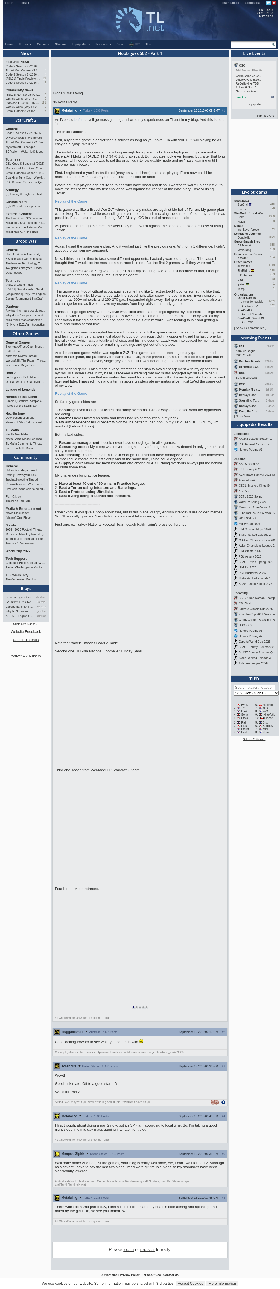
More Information (222, 1283)
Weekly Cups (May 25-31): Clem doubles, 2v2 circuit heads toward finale (23, 98)
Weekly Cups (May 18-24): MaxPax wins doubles (23, 107)
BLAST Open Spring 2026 (255, 583)
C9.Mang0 (244, 245)
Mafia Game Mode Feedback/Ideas (26, 439)
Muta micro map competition (24, 319)
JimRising (244, 270)
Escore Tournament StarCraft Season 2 (26, 298)
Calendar (43, 44)
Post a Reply (64, 102)
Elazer (268, 717)
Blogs (26, 588)
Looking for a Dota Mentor (22, 377)
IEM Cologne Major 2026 (255, 529)
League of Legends (21, 389)
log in (128, 1249)
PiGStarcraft (245, 275)
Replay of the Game (71, 201)
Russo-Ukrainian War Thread (24, 484)
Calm (241, 217)
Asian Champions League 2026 (259, 545)
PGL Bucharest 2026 (252, 572)
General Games (18, 342)
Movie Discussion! (17, 512)
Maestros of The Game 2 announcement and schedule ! (26, 168)
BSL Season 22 (249, 463)
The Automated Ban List (21, 579)
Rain (244, 722)
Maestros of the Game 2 (254, 507)
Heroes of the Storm (21, 397)
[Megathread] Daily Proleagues (26, 294)
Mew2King (244, 250)
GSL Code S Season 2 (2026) (25, 163)
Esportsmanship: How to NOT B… (20, 606)
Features (103, 44)
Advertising (109, 1274)
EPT (134, 44)
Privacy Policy (129, 1274)
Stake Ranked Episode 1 (255, 578)
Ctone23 (41, 602)
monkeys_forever (249, 229)
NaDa (241, 221)
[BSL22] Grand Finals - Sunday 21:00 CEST (26, 289)
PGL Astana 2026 (250, 556)
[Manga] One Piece (18, 517)
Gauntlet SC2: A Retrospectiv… (20, 602)
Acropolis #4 (247, 480)
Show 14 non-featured (250, 328)
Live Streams (254, 192)
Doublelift (244, 237)
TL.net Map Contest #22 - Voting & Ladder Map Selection (23, 70)
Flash (244, 725)
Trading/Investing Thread (22, 479)
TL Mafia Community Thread (24, 443)
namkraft (41, 616)
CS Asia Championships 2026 (258, 540)
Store (120, 44)
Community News (19, 90)
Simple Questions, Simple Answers (26, 401)
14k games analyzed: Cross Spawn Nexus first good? (26, 268)
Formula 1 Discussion (20, 543)
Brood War (26, 241)
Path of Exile (14, 351)
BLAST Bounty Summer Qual (257, 652)
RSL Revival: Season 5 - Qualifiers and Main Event (26, 182)
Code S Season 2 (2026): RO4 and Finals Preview (23, 66)
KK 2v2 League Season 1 (255, 438)
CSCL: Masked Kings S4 (255, 485)
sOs (265, 708)
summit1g (244, 265)
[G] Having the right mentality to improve (26, 194)
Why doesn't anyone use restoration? (26, 315)
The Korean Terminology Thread (26, 263)
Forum (25, 44)
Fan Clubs (14, 497)
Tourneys (13, 159)
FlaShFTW (41, 597)
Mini (265, 729)
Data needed (14, 272)
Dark (244, 711)
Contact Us (171, 1274)
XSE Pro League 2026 (253, 663)
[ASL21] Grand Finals (20, 284)
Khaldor (243, 258)
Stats (244, 717)
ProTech (243, 209)
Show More (243, 416)
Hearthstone (15, 413)
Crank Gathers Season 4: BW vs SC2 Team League (23, 111)
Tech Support (16, 559)
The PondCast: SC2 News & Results (26, 218)
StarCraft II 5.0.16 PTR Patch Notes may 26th (23, 102)
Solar (244, 714)
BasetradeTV (249, 306)
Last (244, 732)
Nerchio (268, 704)
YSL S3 (244, 491)
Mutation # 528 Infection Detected (26, 222)
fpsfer (241, 284)
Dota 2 (11, 373)
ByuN (244, 704)
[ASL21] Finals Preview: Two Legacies (23, 78)
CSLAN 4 (245, 603)
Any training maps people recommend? (26, 310)
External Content (19, 214)
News (26, 53)
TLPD (254, 679)
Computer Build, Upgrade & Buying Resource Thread (26, 562)
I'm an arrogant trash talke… (20, 597)
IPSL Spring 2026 (250, 469)
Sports (11, 525)
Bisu (266, 722)
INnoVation (270, 714)
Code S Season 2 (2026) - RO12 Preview (23, 82)
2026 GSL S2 (247, 518)
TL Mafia (12, 430)
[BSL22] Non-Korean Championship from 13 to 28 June (23, 94)
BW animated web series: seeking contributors (26, 258)
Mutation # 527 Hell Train (22, 232)
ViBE (241, 279)
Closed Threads (26, 640)
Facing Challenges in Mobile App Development (26, 567)
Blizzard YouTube (252, 314)
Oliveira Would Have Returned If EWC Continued (26, 137)
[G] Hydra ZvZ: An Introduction (25, 324)
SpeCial (243, 204)
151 (44, 102)
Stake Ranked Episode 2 (255, 534)
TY (243, 708)
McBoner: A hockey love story (25, 534)
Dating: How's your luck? (22, 475)
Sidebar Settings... (254, 739)
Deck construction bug (20, 417)
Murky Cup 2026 (249, 523)
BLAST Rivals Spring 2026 (256, 562)
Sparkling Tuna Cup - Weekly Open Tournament (26, 177)
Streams (60, 44)
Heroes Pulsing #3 (250, 630)
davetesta (242, 97)
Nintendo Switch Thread (21, 355)
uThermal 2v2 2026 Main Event (259, 512)
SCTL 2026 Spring (250, 496)
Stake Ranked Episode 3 (255, 657)
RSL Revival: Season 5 (254, 444)
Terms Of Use (151, 1274)
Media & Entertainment (23, 509)
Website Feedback (26, 632)
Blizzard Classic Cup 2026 (256, 608)
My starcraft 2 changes (20, 147)
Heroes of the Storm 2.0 (21, 405)
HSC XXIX (245, 625)
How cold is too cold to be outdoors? (26, 488)
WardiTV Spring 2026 (252, 502)
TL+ (148, 44)
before (79, 120)
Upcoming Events (254, 338)
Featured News (17, 62)
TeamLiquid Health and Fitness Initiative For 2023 (26, 538)
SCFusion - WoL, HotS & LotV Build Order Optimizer (26, 151)
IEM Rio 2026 (247, 567)
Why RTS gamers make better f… (20, 611)
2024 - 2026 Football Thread (24, 529)
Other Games (26, 333)
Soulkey (268, 725)
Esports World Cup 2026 (254, 641)
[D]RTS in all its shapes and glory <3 (26, 206)
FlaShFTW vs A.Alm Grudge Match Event (26, 254)
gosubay (41, 611)
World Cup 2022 (18, 551)
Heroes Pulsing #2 (250, 636)
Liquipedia (252, 2)
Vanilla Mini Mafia (17, 434)
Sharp (266, 732)
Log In (9, 2)
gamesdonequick (252, 301)
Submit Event (265, 115)
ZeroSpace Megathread (21, 365)
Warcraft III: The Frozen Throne (26, 360)
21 (44, 78)
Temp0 (242, 289)
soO (265, 711)
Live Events (254, 53)
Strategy (12, 190)
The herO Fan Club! (18, 500)
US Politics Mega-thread (21, 470)
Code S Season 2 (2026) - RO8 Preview (23, 74)
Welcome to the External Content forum (26, 227)
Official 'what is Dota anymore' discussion (26, 381)
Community (25, 457)
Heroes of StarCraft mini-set (24, 422)
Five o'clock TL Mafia (19, 448)
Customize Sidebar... (25, 623)
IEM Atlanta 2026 (250, 551)
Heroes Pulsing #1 (250, 449)
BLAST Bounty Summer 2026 (258, 647)
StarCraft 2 (26, 120)
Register (23, 2)
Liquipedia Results (254, 424)
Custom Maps (16, 202)
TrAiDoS (41, 606)
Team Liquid (230, 2)
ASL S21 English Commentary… (20, 616)
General (12, 129)
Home (9, 44)
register (147, 1249)
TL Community (17, 575)
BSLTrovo (247, 322)
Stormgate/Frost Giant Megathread (26, 346)
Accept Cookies (190, 1283)
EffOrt (245, 729)
